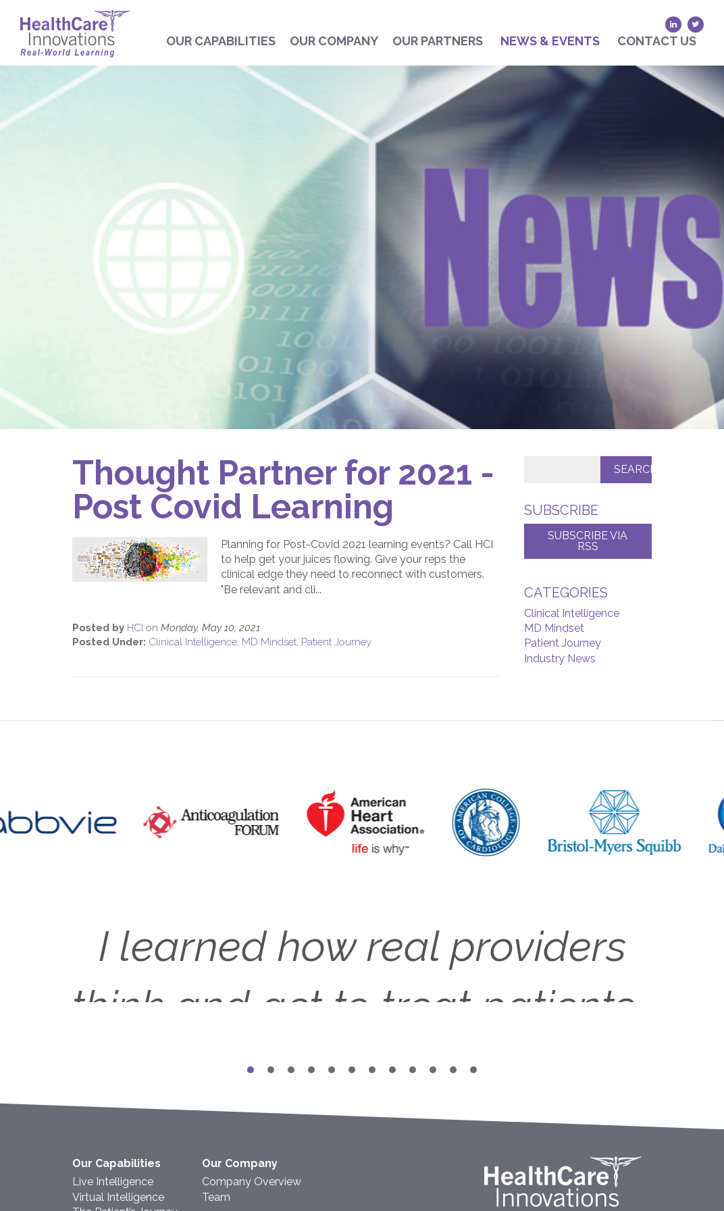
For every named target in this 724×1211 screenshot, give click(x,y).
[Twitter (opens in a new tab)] (696, 24)
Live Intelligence (112, 1181)
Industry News (560, 658)
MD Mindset (269, 642)
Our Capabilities (221, 41)
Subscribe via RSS (587, 541)
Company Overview (251, 1181)
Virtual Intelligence (118, 1197)
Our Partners (437, 41)
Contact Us (656, 41)
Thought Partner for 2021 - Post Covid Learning (283, 489)
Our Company (334, 41)
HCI (136, 628)
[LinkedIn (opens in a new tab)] (673, 24)
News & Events (550, 41)
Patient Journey (336, 642)
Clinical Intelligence (193, 642)
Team (216, 1197)
